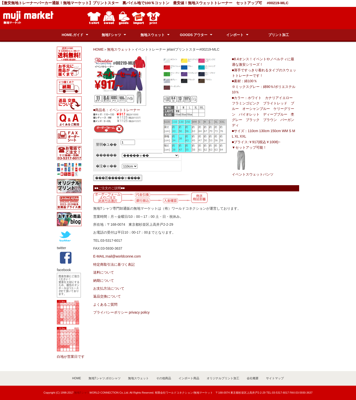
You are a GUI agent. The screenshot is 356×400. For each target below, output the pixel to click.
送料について (103, 272)
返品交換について (107, 296)
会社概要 (253, 378)
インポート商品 (188, 378)
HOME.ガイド (73, 35)
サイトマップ (275, 378)
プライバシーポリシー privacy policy (121, 312)
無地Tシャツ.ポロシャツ (105, 378)
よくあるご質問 (105, 304)
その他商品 (163, 378)
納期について (103, 280)
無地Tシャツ (111, 35)
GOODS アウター (193, 35)
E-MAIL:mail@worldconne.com (117, 256)
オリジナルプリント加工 (223, 378)
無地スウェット (152, 35)
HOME (98, 49)
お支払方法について (108, 288)
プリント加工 (278, 35)
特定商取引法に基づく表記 (114, 264)
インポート (235, 35)
